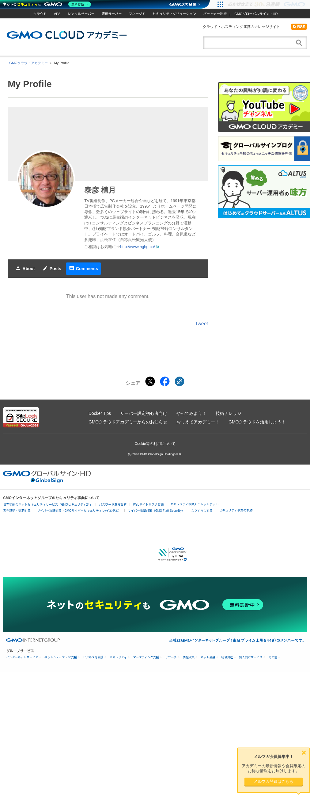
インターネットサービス (22, 657)
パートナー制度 (215, 14)
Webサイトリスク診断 (148, 504)
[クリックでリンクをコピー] (179, 381)
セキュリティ (118, 657)
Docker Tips (100, 413)
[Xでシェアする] (150, 381)
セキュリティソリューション (174, 14)
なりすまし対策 (202, 510)
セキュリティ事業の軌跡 (235, 510)
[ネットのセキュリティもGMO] (47, 4)
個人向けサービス (251, 657)
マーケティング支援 (146, 657)
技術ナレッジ (228, 413)
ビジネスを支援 (93, 657)
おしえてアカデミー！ (197, 421)
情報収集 (189, 657)
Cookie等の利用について (154, 444)
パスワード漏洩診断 (113, 504)
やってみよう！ (191, 413)
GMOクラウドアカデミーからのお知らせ (128, 421)
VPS (57, 14)
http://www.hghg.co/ (137, 246)
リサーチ (171, 657)
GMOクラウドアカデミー (66, 35)
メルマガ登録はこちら (273, 781)
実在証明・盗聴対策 (17, 510)
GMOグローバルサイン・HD (256, 14)
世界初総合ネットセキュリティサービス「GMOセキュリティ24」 (48, 504)
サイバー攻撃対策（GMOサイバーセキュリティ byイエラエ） (79, 510)
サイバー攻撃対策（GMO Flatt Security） (156, 510)
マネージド (137, 14)
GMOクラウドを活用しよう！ (257, 421)
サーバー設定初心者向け (143, 413)
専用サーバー (112, 14)
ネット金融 (208, 657)
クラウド (40, 14)
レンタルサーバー (81, 14)
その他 (273, 657)
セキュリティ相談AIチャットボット (194, 504)
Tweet (201, 323)
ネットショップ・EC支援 (60, 657)
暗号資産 (227, 657)
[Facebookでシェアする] (165, 381)
